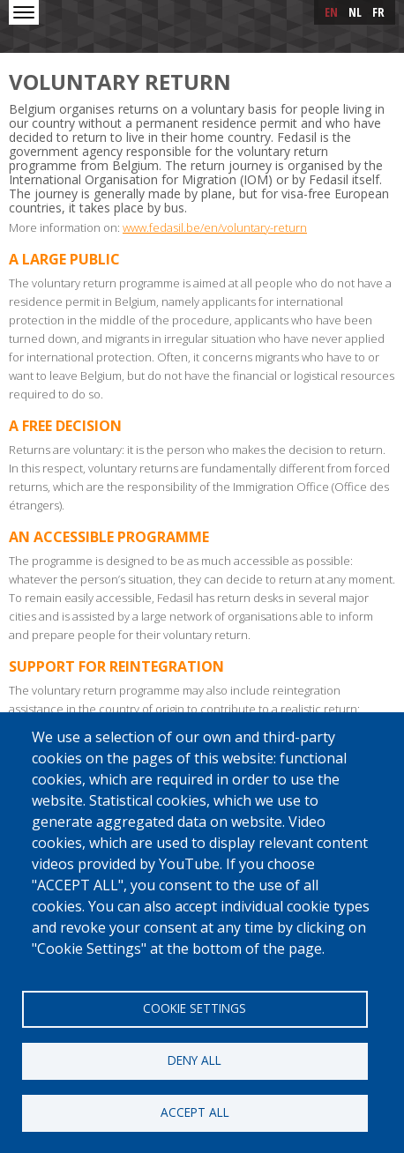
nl (355, 12)
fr (378, 12)
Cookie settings (194, 1008)
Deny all (194, 1060)
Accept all (195, 1112)
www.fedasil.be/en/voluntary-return (215, 227)
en (331, 12)
